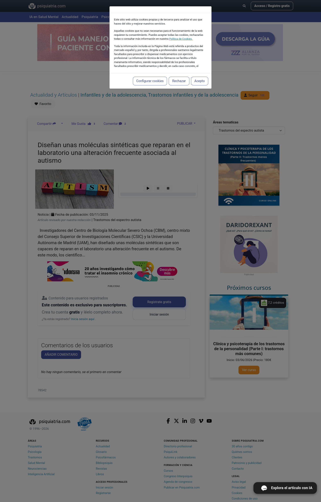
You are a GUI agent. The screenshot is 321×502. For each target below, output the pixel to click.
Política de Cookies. (180, 38)
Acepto (199, 81)
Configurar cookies (150, 81)
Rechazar (179, 81)
